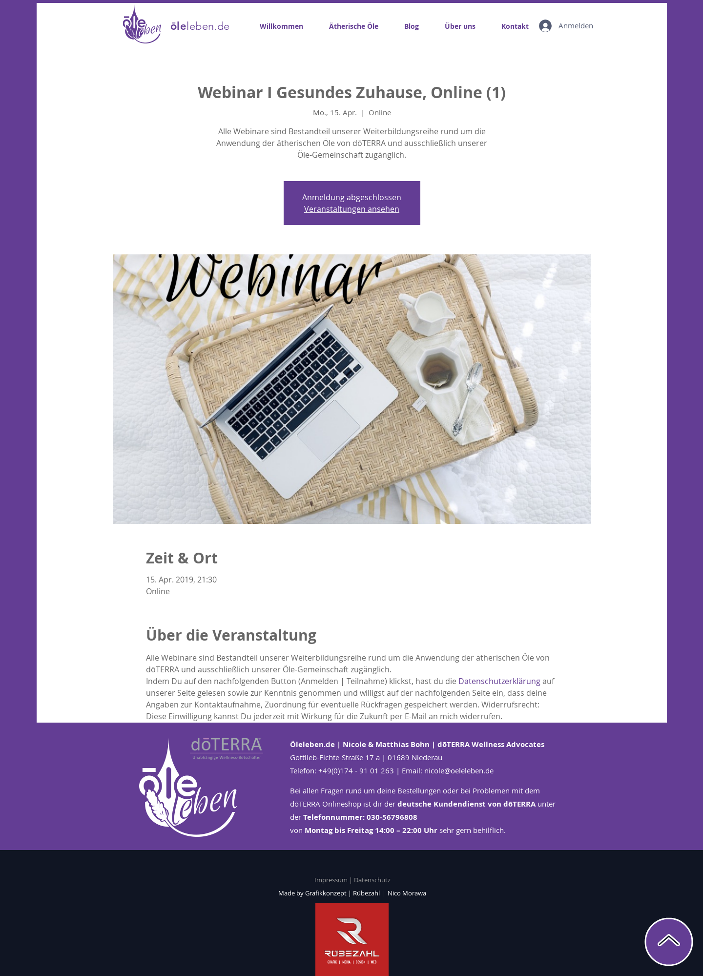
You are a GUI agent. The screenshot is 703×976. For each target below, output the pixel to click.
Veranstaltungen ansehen (351, 209)
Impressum (331, 879)
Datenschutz (372, 879)
